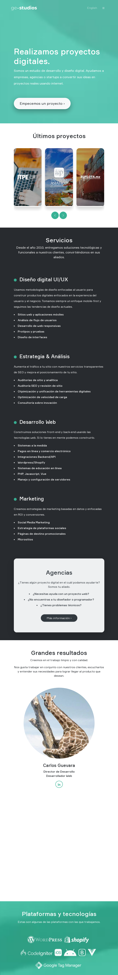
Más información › (59, 626)
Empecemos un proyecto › (42, 103)
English (92, 8)
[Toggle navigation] (103, 7)
